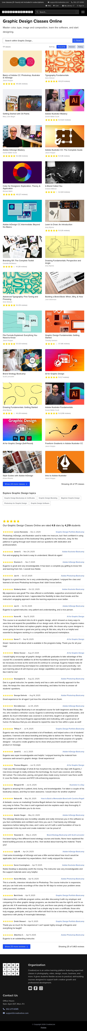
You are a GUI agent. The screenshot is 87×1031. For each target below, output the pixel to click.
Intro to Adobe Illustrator (55, 475)
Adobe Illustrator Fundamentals (59, 407)
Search (78, 40)
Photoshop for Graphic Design (15, 503)
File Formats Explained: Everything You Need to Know (20, 336)
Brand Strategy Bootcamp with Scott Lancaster (65, 835)
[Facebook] (36, 988)
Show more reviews (16, 946)
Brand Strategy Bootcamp (14, 373)
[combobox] (57, 12)
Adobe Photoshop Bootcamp (72, 576)
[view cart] (56, 5)
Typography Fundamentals (57, 75)
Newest (72, 47)
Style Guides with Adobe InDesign (18, 475)
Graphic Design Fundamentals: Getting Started (62, 336)
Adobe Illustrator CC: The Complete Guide (63, 149)
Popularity (61, 47)
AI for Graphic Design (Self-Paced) (18, 443)
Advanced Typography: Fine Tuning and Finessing (20, 298)
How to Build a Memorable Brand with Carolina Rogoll (62, 798)
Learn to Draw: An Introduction (58, 224)
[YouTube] (30, 988)
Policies (43, 1027)
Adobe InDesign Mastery (14, 149)
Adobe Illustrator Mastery (56, 113)
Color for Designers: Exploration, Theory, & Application (21, 187)
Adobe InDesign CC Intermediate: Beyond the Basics (21, 225)
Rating (80, 47)
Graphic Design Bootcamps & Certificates (19, 498)
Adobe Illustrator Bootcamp (73, 552)
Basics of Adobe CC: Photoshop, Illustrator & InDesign (21, 76)
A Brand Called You (53, 186)
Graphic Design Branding (48, 498)
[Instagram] (41, 988)
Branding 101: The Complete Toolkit (18, 260)
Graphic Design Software (40, 503)
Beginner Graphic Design (70, 498)
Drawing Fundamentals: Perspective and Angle (63, 261)
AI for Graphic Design (54, 373)
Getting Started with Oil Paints (16, 113)
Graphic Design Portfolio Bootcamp (70, 532)
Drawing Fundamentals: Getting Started (20, 407)
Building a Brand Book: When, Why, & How (64, 296)
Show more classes (16, 484)
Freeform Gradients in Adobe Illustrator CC (64, 443)
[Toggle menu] (83, 12)
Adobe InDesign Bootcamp (73, 562)
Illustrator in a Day (77, 785)
